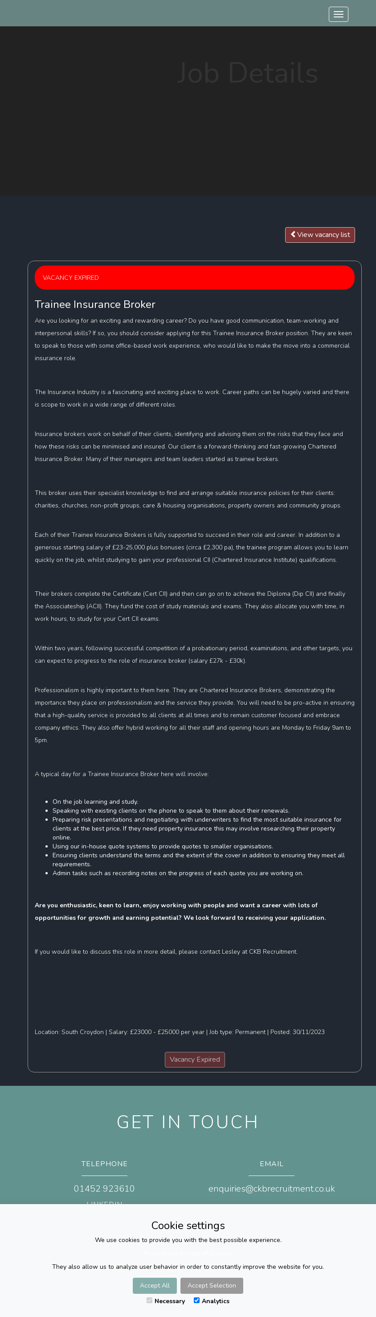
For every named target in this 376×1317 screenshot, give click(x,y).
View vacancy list (320, 235)
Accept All (155, 1285)
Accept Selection (212, 1285)
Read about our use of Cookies (188, 1253)
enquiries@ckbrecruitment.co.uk (271, 1189)
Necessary (166, 1301)
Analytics (211, 1301)
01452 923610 (104, 1189)
